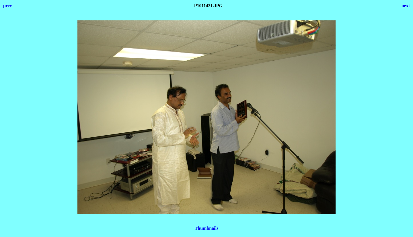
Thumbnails (207, 228)
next (406, 5)
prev (7, 5)
